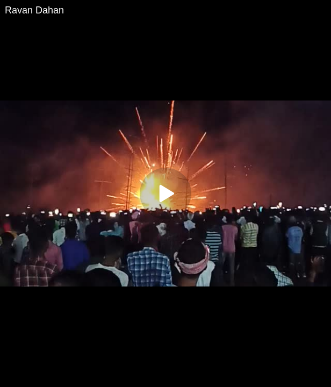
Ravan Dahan (34, 10)
